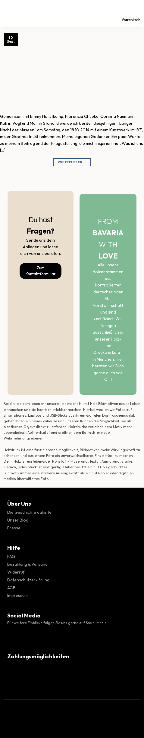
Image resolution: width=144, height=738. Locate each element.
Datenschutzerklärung (28, 580)
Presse (13, 528)
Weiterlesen (72, 162)
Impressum (17, 595)
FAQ (11, 556)
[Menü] (10, 13)
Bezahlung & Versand (27, 564)
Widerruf (16, 572)
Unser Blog (17, 520)
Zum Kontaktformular (40, 271)
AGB (11, 587)
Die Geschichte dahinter (30, 512)
